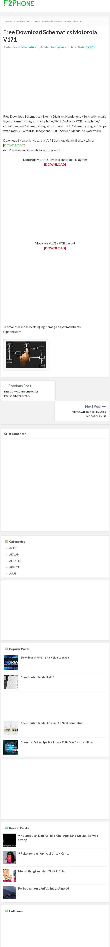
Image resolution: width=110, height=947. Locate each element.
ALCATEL (15, 540)
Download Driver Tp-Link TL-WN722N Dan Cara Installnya (57, 722)
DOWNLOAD (14, 145)
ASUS (12, 553)
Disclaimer (85, 942)
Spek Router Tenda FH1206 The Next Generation (52, 702)
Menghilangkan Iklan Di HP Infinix (41, 851)
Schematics (28, 47)
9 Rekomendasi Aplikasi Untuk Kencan (44, 833)
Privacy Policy (100, 942)
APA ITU (14, 547)
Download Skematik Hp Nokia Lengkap (45, 637)
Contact (73, 942)
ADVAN (14, 534)
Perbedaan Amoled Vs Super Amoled (43, 868)
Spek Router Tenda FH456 (37, 656)
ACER (13, 527)
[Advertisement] (55, 82)
